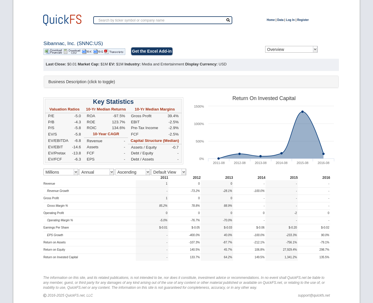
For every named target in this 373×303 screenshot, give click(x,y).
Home (271, 20)
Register (303, 20)
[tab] (191, 82)
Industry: (132, 64)
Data (280, 20)
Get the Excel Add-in (152, 51)
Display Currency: (201, 64)
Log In (290, 20)
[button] (191, 82)
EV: (112, 64)
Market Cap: (88, 64)
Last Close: (56, 64)
